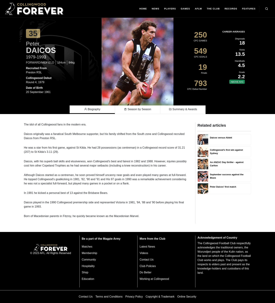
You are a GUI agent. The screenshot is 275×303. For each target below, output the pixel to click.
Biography (92, 109)
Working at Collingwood (154, 278)
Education (88, 278)
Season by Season (137, 109)
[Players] (170, 9)
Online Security (186, 296)
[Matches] (185, 9)
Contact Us (146, 259)
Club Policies (148, 266)
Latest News (147, 246)
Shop (85, 272)
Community (89, 259)
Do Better (146, 272)
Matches (87, 246)
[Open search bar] (266, 9)
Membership (89, 253)
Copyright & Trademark (160, 296)
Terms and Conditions (109, 296)
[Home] (143, 9)
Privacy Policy (134, 296)
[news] (155, 9)
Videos (144, 253)
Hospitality (88, 266)
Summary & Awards (183, 109)
